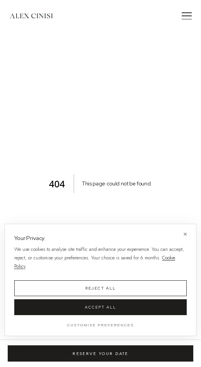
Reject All (100, 288)
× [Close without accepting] (185, 234)
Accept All (100, 307)
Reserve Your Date (100, 353)
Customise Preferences (100, 325)
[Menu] (187, 15)
